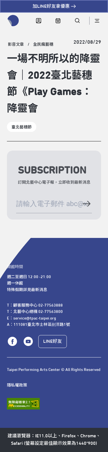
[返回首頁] (13, 20)
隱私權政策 (17, 385)
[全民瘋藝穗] (43, 44)
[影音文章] (15, 44)
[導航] (97, 21)
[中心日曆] (58, 21)
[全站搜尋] (77, 21)
